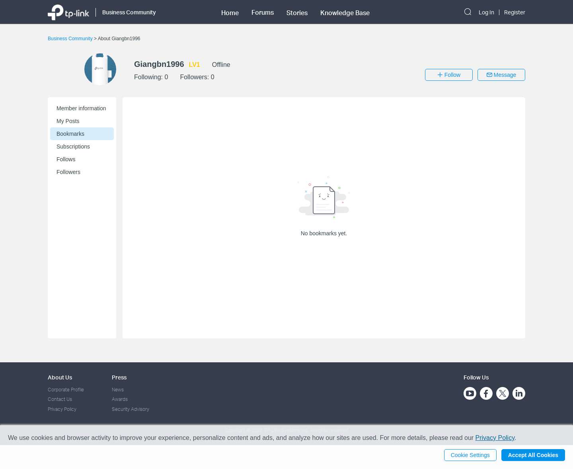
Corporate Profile (66, 390)
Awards (120, 399)
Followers (68, 172)
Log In (486, 12)
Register (514, 12)
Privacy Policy (62, 409)
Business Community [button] (129, 12)
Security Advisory (130, 409)
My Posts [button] (68, 121)
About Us (60, 377)
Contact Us (60, 399)
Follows (66, 159)
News (118, 390)
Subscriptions (73, 146)
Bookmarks (70, 134)
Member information (81, 108)
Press (119, 377)
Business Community (71, 38)
